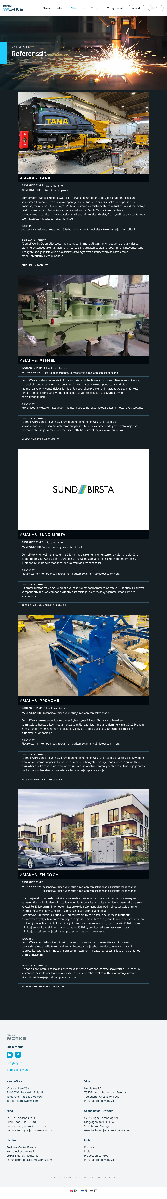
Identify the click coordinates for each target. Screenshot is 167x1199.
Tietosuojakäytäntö (18, 1069)
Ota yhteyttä (14, 1063)
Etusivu (47, 8)
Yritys (97, 8)
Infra (62, 8)
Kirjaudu (136, 8)
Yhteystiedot (115, 8)
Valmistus (80, 8)
